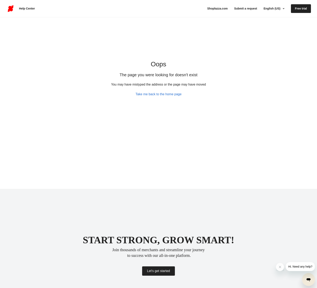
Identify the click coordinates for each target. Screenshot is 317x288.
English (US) (272, 8)
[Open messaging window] (308, 279)
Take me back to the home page (158, 94)
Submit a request (245, 8)
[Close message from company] (280, 267)
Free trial (301, 8)
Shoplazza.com (217, 8)
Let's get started (158, 271)
